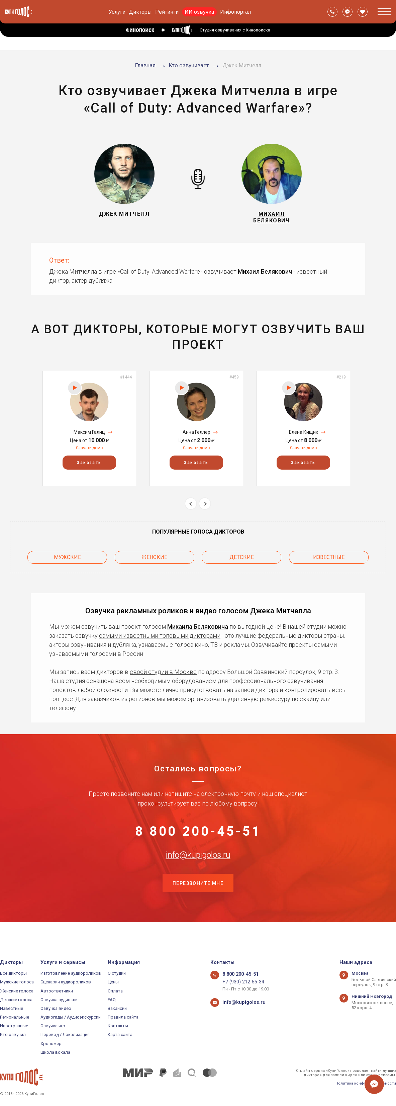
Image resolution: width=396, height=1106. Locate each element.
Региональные (14, 1017)
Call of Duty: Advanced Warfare (160, 276)
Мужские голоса (17, 981)
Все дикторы (13, 973)
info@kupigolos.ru (198, 869)
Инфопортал (235, 12)
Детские (241, 560)
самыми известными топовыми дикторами (159, 636)
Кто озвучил (13, 1034)
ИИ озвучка (199, 12)
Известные (328, 560)
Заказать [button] (89, 467)
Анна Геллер (196, 436)
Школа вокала (55, 1052)
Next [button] (205, 508)
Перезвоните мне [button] (198, 902)
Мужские (67, 560)
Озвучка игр (52, 1025)
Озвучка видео (55, 1008)
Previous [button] (191, 508)
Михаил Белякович (265, 276)
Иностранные (14, 1025)
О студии (117, 973)
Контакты (118, 1025)
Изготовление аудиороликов (70, 973)
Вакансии (117, 1008)
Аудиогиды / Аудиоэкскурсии (70, 1017)
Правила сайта (123, 1017)
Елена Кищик (303, 436)
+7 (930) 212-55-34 (240, 981)
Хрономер (51, 1043)
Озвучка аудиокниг (59, 999)
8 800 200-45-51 (198, 836)
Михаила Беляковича (197, 627)
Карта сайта (120, 1034)
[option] (89, 433)
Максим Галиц (89, 436)
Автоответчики (56, 990)
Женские (154, 560)
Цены (113, 981)
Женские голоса (16, 990)
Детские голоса (16, 999)
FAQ (112, 999)
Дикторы (140, 12)
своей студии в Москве (163, 672)
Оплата (115, 990)
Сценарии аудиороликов (65, 981)
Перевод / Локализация (65, 1034)
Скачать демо (89, 452)
